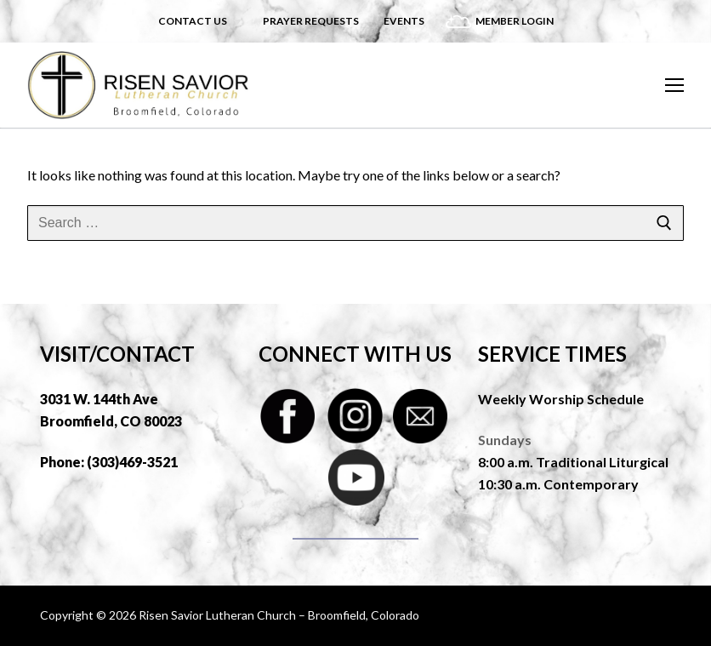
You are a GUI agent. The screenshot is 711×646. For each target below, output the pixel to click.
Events (404, 20)
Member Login (514, 20)
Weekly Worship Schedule (561, 399)
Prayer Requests (311, 20)
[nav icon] (674, 85)
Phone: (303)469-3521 (109, 462)
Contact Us (192, 20)
